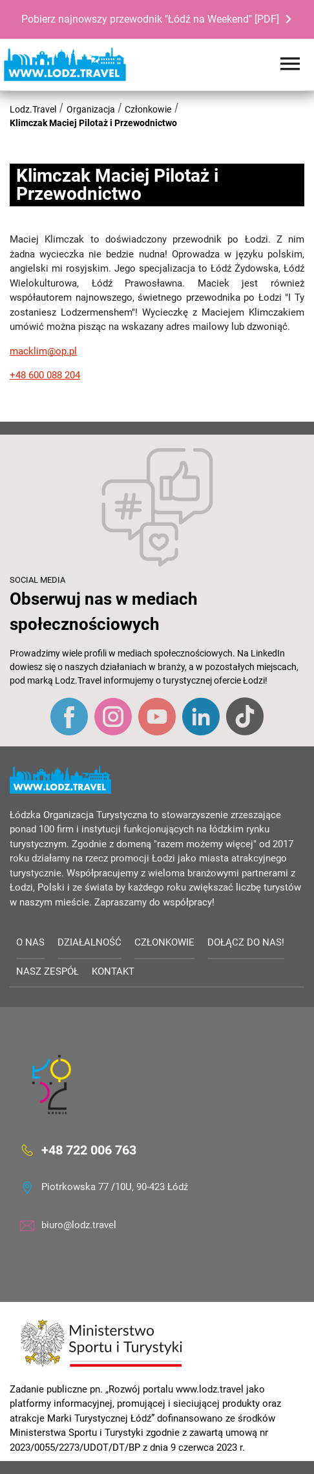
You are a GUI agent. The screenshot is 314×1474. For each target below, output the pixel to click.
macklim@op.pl (43, 351)
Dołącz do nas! (245, 942)
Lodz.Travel (33, 109)
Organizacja (91, 109)
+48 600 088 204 (45, 375)
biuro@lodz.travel (78, 1225)
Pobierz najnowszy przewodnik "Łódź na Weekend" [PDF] (150, 19)
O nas (30, 942)
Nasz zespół (47, 971)
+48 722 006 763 (88, 1150)
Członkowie (148, 109)
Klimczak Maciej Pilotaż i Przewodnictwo (93, 123)
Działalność (89, 942)
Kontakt (113, 971)
